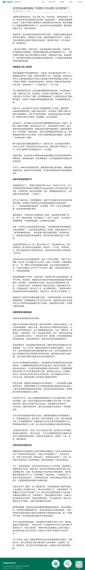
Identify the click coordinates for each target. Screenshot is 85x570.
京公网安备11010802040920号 (22, 566)
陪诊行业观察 (51, 2)
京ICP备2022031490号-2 (8, 566)
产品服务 (62, 2)
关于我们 (79, 2)
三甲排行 (70, 2)
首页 (43, 2)
